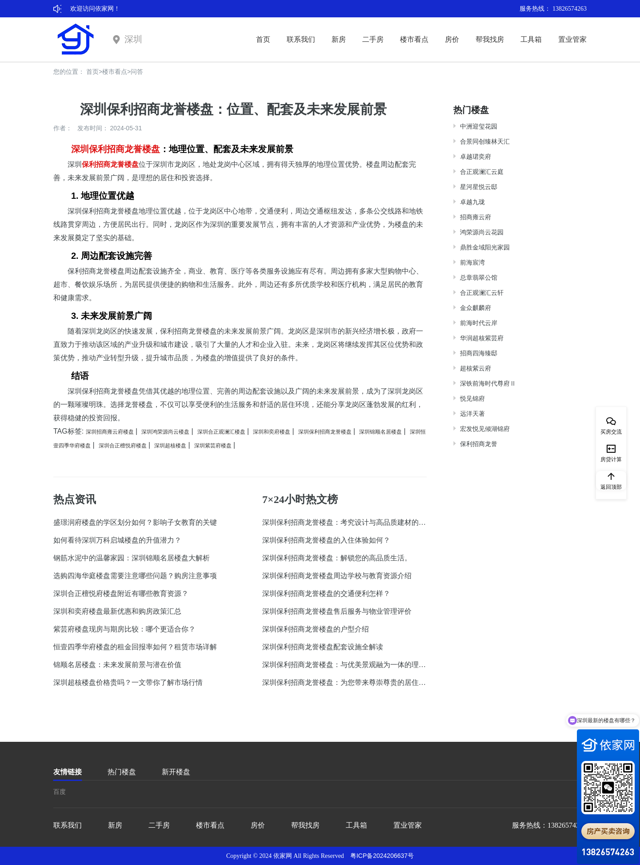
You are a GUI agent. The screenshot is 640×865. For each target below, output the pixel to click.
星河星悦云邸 (478, 186)
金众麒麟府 (475, 307)
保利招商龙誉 (478, 443)
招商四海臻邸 (478, 353)
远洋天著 (472, 413)
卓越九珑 (472, 201)
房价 (452, 39)
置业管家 (572, 39)
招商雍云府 (475, 217)
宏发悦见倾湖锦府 (485, 428)
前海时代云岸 (478, 322)
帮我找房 (490, 39)
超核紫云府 (475, 368)
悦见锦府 (472, 398)
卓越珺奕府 (475, 156)
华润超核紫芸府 (482, 338)
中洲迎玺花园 (478, 126)
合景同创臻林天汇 (485, 141)
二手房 (373, 39)
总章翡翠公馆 (478, 277)
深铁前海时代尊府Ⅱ (488, 383)
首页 (263, 39)
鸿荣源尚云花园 (482, 232)
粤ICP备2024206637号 (382, 855)
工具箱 (531, 39)
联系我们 (301, 39)
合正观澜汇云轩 (482, 292)
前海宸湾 (472, 262)
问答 (137, 71)
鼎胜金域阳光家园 (485, 247)
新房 (339, 39)
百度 (59, 792)
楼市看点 (414, 39)
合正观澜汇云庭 (482, 171)
